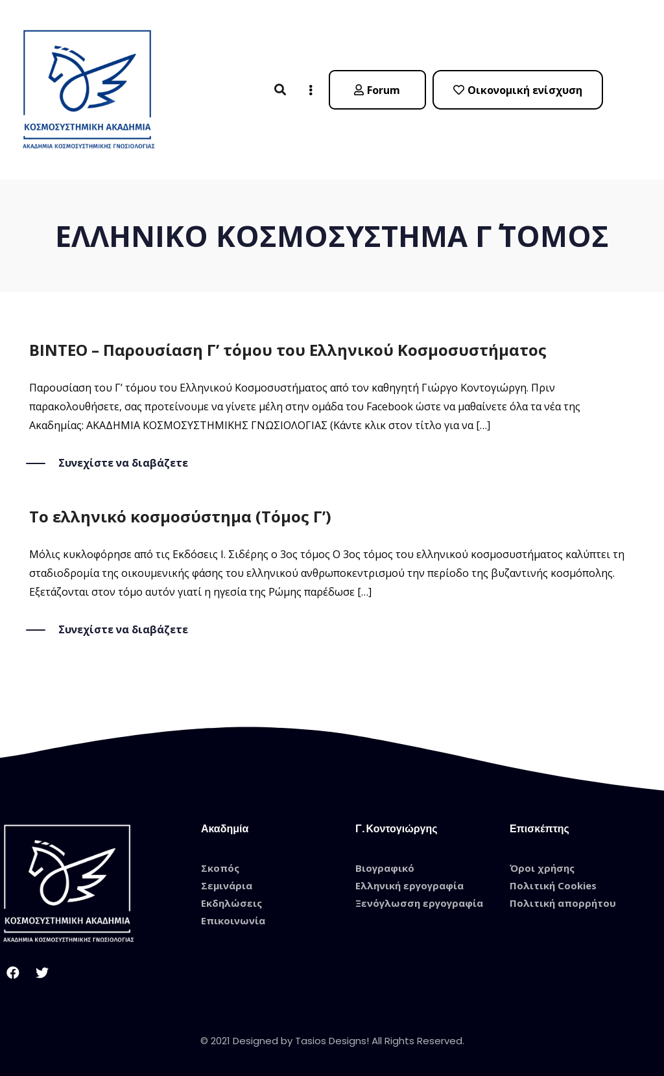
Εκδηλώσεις (231, 902)
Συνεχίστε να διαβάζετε (123, 463)
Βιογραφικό (384, 867)
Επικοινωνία (233, 920)
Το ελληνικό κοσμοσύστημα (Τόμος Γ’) (180, 516)
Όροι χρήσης (542, 867)
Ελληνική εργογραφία (409, 885)
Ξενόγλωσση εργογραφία (419, 902)
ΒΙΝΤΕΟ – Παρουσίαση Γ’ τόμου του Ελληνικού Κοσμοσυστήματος (288, 349)
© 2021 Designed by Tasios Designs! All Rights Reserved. (332, 1040)
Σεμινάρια (226, 885)
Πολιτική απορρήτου (563, 902)
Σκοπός (220, 867)
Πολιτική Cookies (553, 885)
